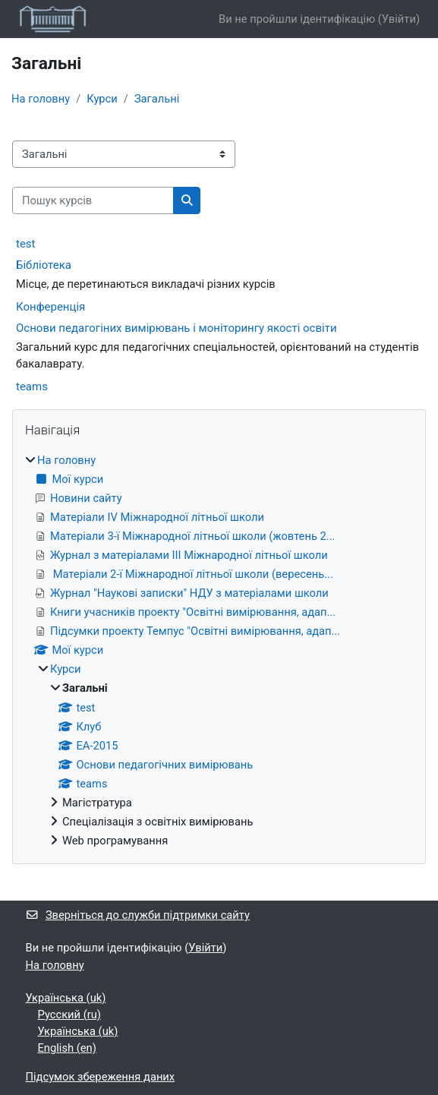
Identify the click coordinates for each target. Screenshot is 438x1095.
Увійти (399, 19)
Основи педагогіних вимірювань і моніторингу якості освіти (176, 328)
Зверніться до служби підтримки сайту (138, 915)
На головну (40, 99)
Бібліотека (43, 265)
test (26, 244)
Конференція (50, 307)
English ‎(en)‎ (67, 1048)
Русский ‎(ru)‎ (69, 1014)
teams (32, 386)
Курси (102, 99)
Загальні (156, 99)
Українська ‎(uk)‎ (66, 998)
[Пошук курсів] (93, 200)
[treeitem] (219, 651)
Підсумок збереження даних (100, 1077)
